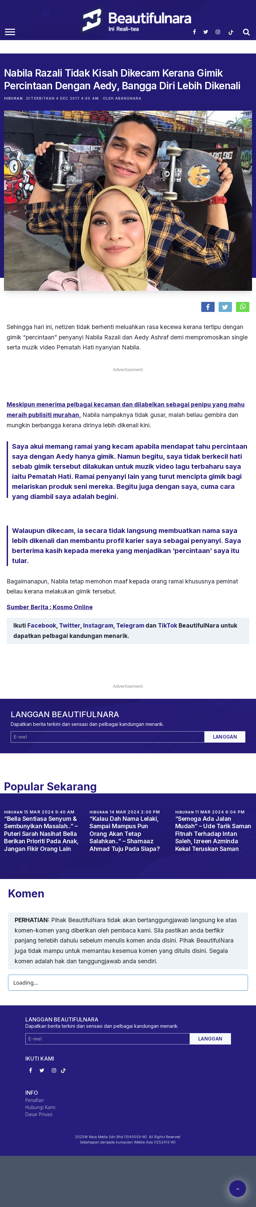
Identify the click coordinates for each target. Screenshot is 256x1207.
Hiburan (13, 98)
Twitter (69, 625)
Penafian (34, 1100)
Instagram (98, 625)
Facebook (41, 625)
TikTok (167, 625)
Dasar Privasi (39, 1114)
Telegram (130, 625)
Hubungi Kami (40, 1107)
